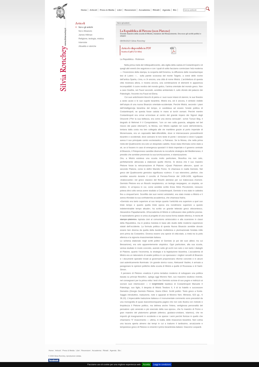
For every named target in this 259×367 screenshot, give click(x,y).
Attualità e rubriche (87, 46)
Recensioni (130, 10)
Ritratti (156, 10)
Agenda (166, 10)
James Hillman (85, 35)
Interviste (83, 42)
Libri (119, 10)
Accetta (146, 364)
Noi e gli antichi (86, 27)
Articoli (93, 10)
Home (84, 10)
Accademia (144, 10)
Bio (175, 10)
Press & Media (107, 10)
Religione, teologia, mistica (91, 38)
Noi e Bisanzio (85, 31)
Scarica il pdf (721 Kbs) (131, 52)
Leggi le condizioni (162, 364)
